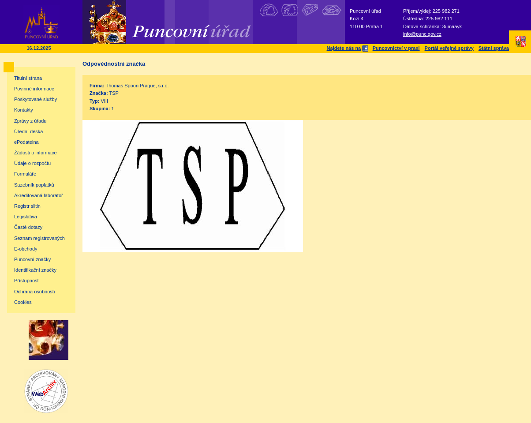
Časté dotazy (28, 227)
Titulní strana (28, 78)
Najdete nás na (347, 48)
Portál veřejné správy (449, 48)
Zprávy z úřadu (30, 121)
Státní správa (494, 48)
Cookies (23, 302)
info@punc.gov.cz (422, 34)
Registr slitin (27, 206)
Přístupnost (26, 280)
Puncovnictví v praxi (396, 48)
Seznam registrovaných (39, 238)
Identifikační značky (35, 270)
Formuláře (25, 173)
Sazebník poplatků (34, 184)
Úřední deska (28, 131)
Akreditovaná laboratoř (38, 195)
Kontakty (23, 109)
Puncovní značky (32, 259)
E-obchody (25, 248)
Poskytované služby (35, 99)
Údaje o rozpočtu (32, 163)
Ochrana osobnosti (34, 291)
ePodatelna (26, 142)
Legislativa (25, 216)
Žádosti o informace (35, 152)
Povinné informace (34, 88)
